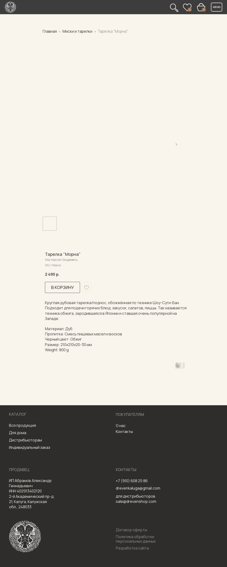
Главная (50, 31)
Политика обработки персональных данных (136, 539)
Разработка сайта (132, 548)
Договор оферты (131, 529)
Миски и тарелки (77, 31)
